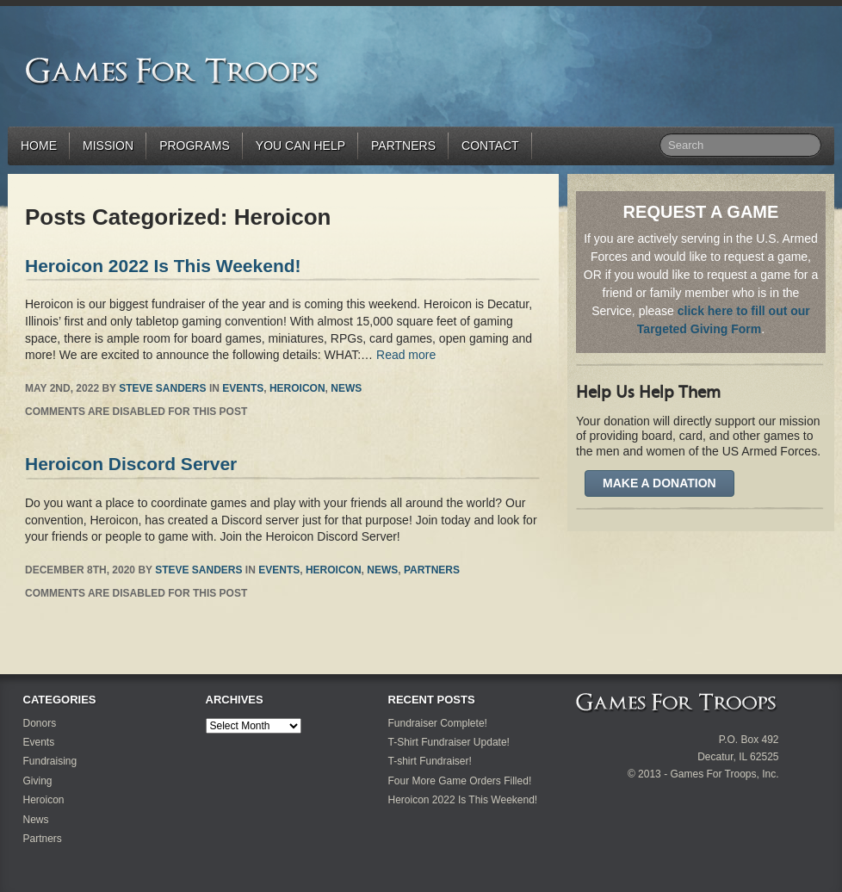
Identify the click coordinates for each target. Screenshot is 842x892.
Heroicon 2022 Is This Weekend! (163, 266)
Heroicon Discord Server (131, 464)
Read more (406, 355)
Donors (40, 723)
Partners (403, 145)
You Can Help (300, 145)
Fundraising (50, 761)
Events (242, 388)
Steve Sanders (162, 388)
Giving (38, 781)
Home (39, 145)
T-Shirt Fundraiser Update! (449, 742)
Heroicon (297, 388)
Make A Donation (659, 483)
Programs (194, 145)
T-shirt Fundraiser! (430, 761)
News (346, 388)
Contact (490, 145)
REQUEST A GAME (701, 211)
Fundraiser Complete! (437, 723)
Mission (108, 145)
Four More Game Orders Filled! (460, 781)
